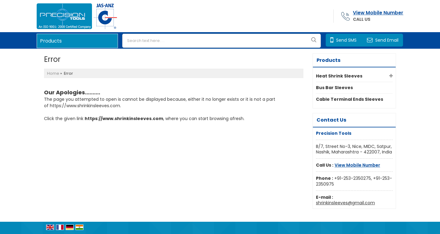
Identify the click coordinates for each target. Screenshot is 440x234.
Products (51, 40)
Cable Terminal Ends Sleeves (349, 99)
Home (53, 73)
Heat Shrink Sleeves (339, 76)
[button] (378, 12)
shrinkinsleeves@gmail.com (345, 203)
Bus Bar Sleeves (334, 88)
